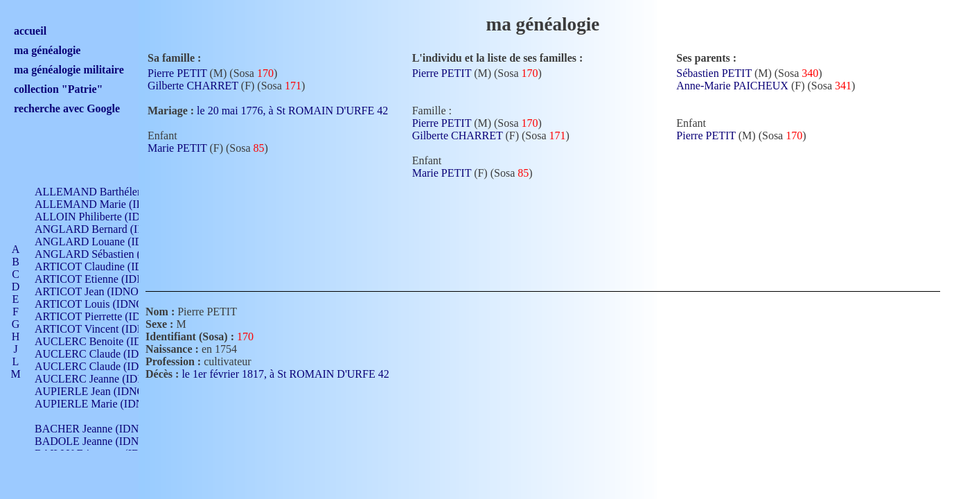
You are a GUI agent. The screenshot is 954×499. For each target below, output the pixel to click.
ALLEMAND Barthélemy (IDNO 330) (122, 192)
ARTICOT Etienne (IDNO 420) (105, 279)
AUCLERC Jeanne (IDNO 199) (106, 379)
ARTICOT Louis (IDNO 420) (101, 304)
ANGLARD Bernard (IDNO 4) (104, 229)
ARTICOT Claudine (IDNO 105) (108, 266)
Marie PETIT (177, 148)
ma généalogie (47, 50)
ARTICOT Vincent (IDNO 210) (105, 329)
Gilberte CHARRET (193, 85)
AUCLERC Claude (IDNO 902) (106, 354)
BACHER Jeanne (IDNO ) (94, 429)
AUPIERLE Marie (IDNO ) (96, 404)
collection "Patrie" (58, 89)
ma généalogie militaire (69, 70)
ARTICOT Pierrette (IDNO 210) (107, 316)
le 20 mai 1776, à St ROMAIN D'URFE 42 (301, 110)
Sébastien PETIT (714, 73)
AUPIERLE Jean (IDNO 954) (101, 391)
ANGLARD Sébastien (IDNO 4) (107, 254)
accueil (30, 31)
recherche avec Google (67, 108)
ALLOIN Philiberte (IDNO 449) (107, 216)
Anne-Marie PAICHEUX (732, 85)
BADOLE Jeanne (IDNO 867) (102, 441)
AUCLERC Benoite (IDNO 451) (108, 341)
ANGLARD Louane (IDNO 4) (103, 241)
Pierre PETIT (177, 73)
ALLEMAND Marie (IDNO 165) (109, 204)
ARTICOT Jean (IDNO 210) (98, 291)
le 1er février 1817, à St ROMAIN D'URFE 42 (293, 374)
